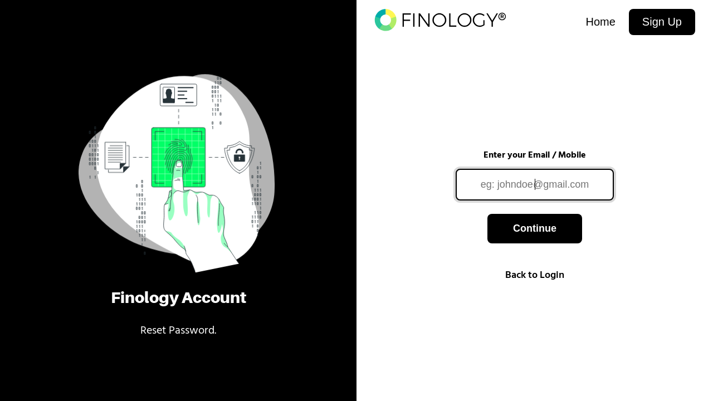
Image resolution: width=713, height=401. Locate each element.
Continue (534, 228)
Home (600, 22)
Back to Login (534, 275)
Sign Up (662, 22)
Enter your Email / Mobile (535, 155)
